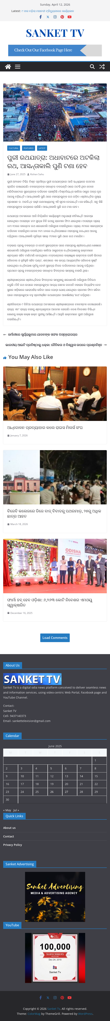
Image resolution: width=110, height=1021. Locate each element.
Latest (42, 148)
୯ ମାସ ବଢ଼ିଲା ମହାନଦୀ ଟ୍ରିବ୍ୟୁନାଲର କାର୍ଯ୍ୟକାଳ (48, 11)
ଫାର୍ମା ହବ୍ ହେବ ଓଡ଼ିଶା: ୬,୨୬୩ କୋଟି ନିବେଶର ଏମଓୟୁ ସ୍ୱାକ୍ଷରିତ (49, 602)
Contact (8, 836)
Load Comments (55, 637)
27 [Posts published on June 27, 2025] (66, 792)
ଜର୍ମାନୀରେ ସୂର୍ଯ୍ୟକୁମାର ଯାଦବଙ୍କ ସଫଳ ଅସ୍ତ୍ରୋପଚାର (40, 334)
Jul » (16, 810)
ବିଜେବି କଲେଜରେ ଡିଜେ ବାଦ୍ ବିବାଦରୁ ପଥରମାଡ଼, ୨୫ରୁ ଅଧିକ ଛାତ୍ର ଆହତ (54, 513)
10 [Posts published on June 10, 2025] (22, 776)
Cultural (13, 148)
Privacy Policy (12, 845)
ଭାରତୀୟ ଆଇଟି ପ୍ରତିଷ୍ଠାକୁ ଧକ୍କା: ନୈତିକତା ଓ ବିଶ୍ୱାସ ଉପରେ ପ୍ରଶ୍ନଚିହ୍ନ (56, 345)
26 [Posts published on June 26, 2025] (51, 792)
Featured (28, 148)
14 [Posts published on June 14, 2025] (81, 776)
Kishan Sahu (37, 174)
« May (7, 810)
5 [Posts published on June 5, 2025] (51, 768)
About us (9, 828)
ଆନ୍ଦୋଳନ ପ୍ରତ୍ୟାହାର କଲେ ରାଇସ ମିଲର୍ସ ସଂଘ (45, 427)
